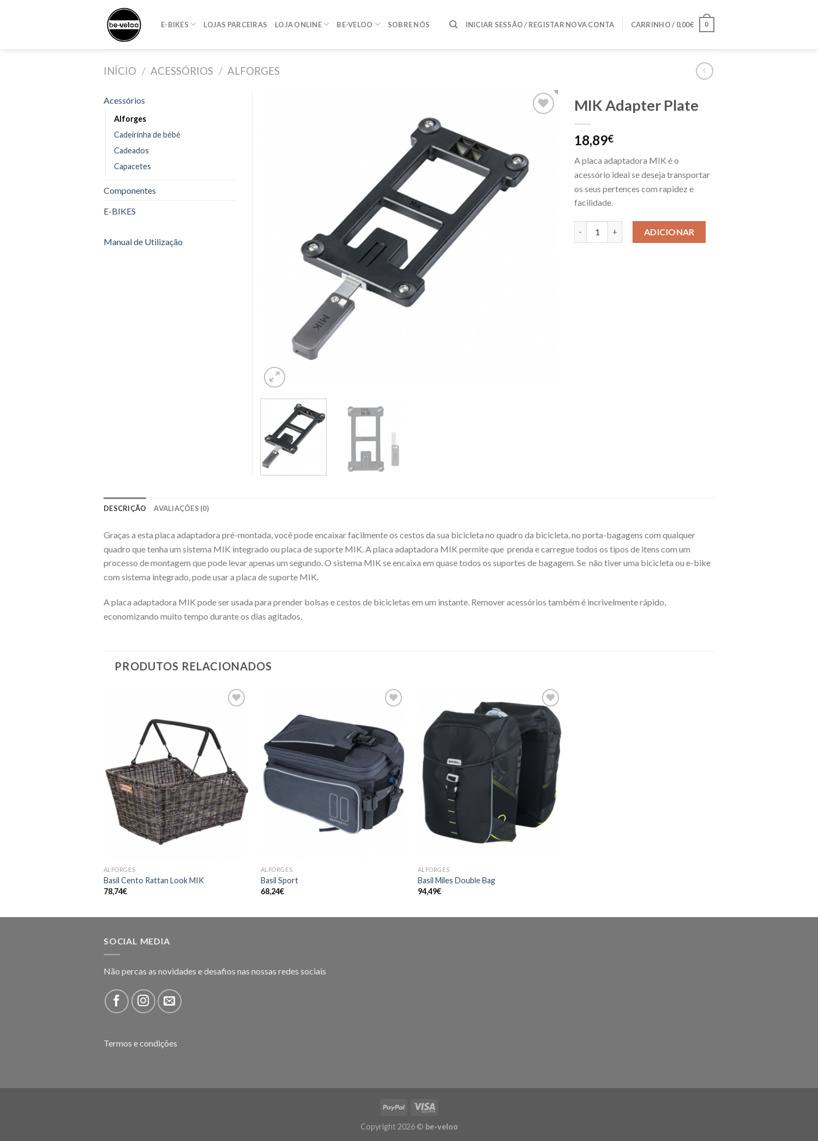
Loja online (302, 24)
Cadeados (131, 150)
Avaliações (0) (181, 508)
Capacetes (132, 166)
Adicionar (669, 232)
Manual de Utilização (143, 241)
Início (120, 71)
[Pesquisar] (453, 24)
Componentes (130, 190)
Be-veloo (358, 24)
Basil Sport (279, 880)
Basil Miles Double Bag (456, 880)
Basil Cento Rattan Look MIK (154, 880)
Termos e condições (140, 1043)
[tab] (125, 508)
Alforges (253, 71)
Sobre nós (409, 24)
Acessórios (182, 71)
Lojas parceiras (235, 24)
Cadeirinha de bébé (147, 134)
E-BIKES (178, 24)
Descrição (125, 508)
